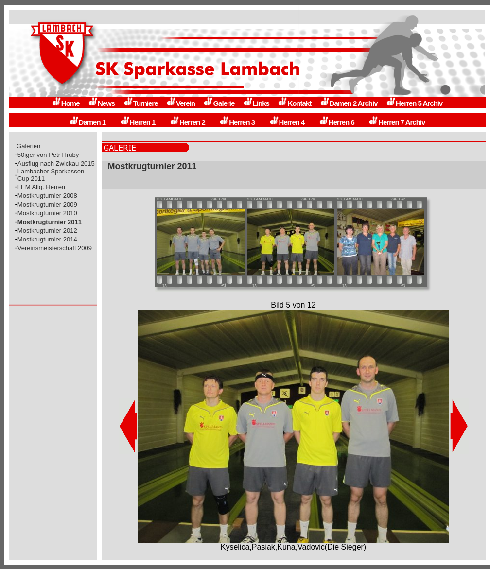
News (101, 103)
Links (256, 103)
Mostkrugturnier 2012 (47, 230)
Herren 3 (237, 122)
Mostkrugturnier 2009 (47, 204)
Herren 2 (187, 122)
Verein (180, 103)
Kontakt (294, 103)
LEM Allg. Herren (41, 186)
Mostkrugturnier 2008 (47, 195)
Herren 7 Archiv (396, 122)
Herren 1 (138, 122)
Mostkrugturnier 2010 (47, 213)
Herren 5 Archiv (414, 103)
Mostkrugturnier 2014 (47, 239)
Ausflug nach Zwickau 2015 (56, 163)
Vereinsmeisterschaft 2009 (55, 248)
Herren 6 (336, 122)
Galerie (218, 103)
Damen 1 (87, 122)
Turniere (140, 103)
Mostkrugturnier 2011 (50, 221)
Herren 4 (287, 122)
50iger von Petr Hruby (48, 154)
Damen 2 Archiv (349, 103)
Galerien (28, 146)
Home (66, 103)
